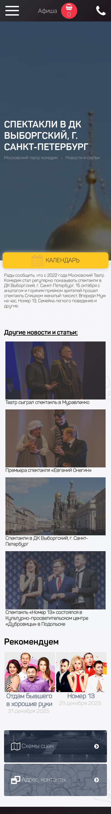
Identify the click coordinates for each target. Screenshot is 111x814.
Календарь (63, 260)
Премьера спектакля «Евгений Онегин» (48, 470)
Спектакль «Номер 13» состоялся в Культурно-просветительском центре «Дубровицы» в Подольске (46, 618)
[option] (30, 683)
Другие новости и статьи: (41, 332)
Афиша (47, 10)
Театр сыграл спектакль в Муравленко (47, 402)
